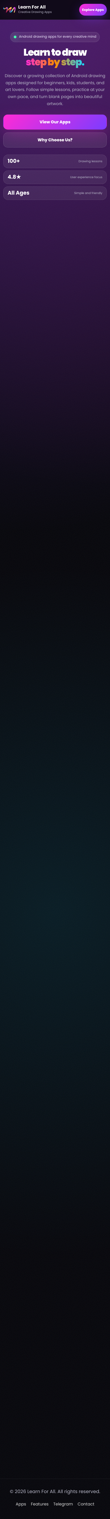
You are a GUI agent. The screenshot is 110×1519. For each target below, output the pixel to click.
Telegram (63, 1504)
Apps (21, 1504)
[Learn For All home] (39, 10)
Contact (86, 1504)
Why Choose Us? (55, 140)
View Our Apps (55, 122)
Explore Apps (93, 9)
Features (39, 1504)
